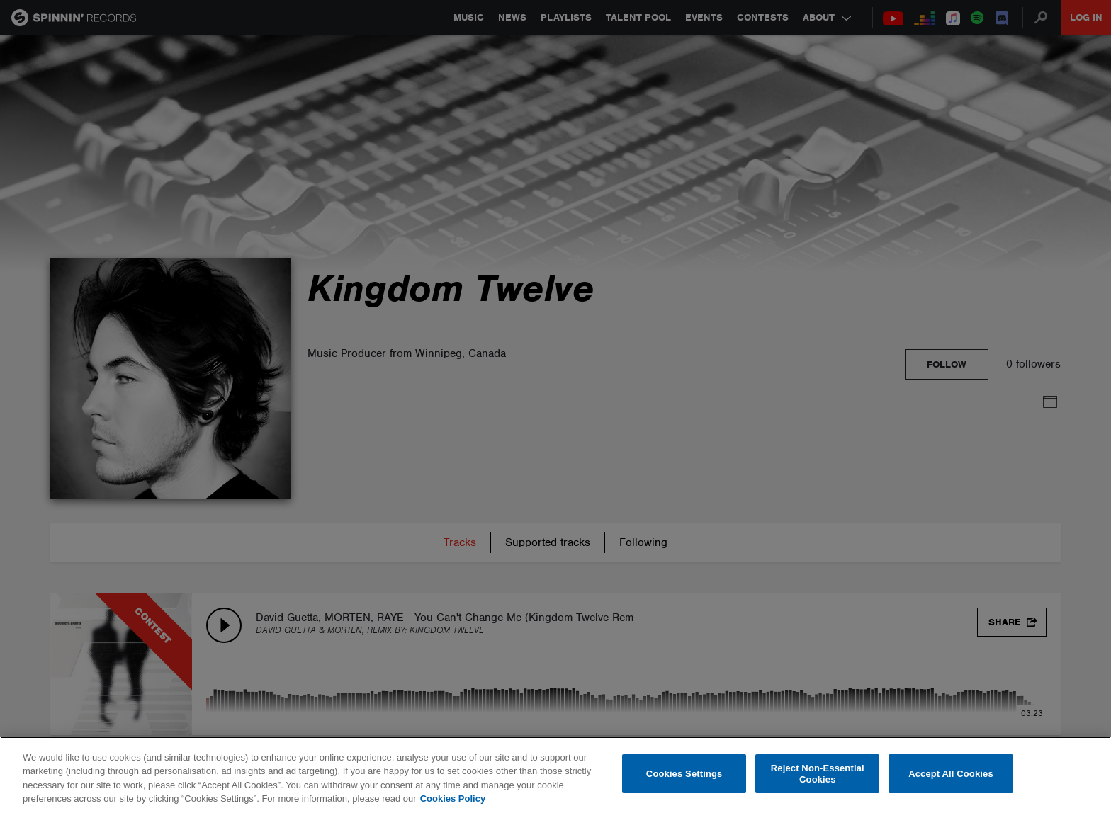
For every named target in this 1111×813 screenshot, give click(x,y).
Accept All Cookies (950, 773)
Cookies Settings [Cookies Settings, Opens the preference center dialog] (684, 773)
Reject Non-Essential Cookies (817, 774)
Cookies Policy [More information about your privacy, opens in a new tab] (452, 798)
